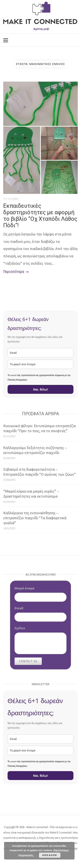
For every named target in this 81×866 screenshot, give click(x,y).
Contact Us (28, 661)
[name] (40, 364)
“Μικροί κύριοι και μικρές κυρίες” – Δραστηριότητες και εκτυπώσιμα (31, 494)
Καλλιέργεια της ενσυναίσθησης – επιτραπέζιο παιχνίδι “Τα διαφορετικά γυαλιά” (34, 517)
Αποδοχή (49, 855)
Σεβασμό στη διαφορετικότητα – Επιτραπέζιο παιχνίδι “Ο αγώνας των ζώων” (39, 472)
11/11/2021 (11, 199)
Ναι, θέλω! (40, 389)
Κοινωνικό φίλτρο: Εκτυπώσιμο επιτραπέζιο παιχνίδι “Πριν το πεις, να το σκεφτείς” (39, 428)
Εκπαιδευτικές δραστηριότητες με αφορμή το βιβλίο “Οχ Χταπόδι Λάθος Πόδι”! (40, 216)
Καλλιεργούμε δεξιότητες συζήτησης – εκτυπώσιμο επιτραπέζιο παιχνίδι (35, 450)
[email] (40, 352)
